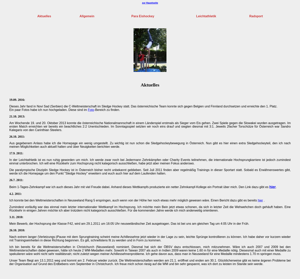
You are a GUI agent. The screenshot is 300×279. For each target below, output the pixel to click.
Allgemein (86, 16)
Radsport (256, 16)
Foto (91, 109)
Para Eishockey (142, 16)
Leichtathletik (206, 16)
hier (272, 187)
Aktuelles (44, 16)
